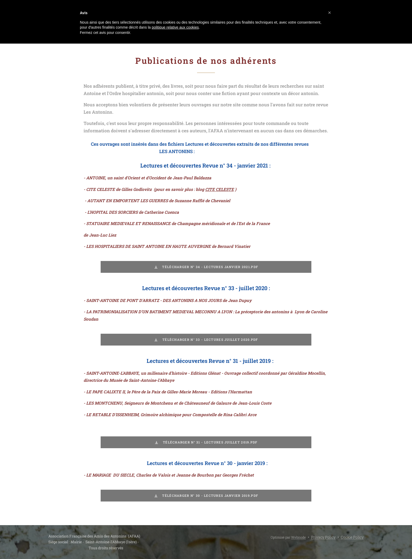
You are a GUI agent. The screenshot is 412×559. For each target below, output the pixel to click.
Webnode (298, 537)
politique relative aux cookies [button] (175, 27)
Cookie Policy (352, 537)
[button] (329, 12)
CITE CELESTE (219, 189)
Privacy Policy (323, 537)
